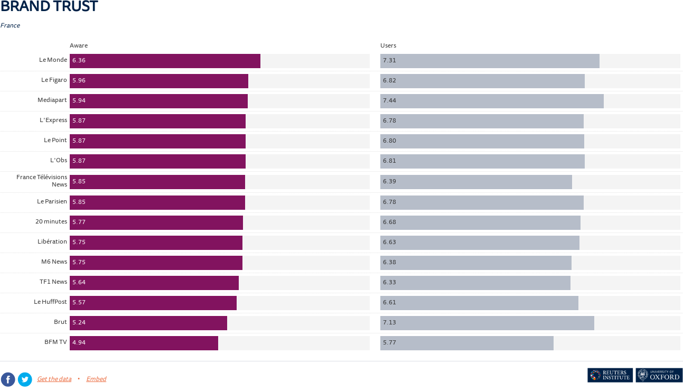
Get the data (54, 380)
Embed (96, 380)
